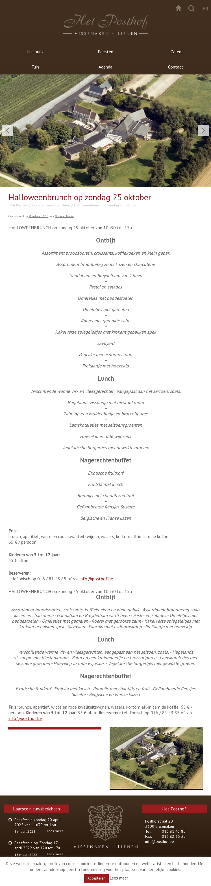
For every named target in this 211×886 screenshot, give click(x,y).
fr (205, 8)
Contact (175, 67)
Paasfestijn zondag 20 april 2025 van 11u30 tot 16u (37, 822)
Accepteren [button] (96, 878)
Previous (7, 130)
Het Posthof (19, 205)
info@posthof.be (96, 578)
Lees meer (55, 831)
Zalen (175, 51)
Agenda (105, 67)
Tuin (35, 67)
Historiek (35, 51)
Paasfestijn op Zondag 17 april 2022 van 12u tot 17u (37, 845)
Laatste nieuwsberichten (51, 205)
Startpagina (178, 8)
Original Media (64, 216)
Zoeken (191, 8)
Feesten (105, 51)
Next (203, 130)
